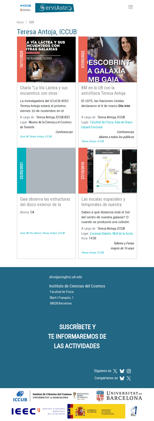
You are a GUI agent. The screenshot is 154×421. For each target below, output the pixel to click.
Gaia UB (24, 136)
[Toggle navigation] (130, 7)
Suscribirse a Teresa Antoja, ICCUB (18, 264)
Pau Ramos (35, 233)
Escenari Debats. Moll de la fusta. (111, 234)
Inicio (20, 22)
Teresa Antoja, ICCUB (40, 136)
